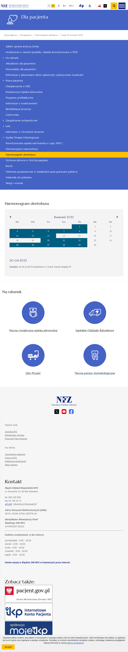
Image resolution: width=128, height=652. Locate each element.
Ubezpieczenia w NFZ (18, 86)
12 (33, 236)
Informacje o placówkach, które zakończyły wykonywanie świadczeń (44, 75)
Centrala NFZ (11, 432)
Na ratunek (12, 57)
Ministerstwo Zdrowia (14, 435)
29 (79, 245)
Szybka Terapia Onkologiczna (22, 137)
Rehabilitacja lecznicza (18, 109)
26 (33, 245)
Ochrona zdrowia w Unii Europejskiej (27, 160)
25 (17, 245)
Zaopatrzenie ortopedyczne (22, 120)
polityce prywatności (75, 643)
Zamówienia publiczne (15, 454)
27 (48, 245)
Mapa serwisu (11, 465)
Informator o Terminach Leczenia (25, 132)
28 (64, 245)
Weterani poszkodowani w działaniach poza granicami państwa (41, 171)
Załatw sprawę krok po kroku (22, 46)
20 (48, 240)
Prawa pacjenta (14, 80)
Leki (8, 126)
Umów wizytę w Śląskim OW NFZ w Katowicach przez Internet (37, 562)
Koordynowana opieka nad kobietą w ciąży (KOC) (34, 143)
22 (79, 240)
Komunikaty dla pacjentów (21, 69)
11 (17, 236)
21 (64, 240)
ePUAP (8, 504)
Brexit (9, 166)
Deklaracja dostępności (15, 461)
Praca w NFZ (11, 458)
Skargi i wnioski (14, 183)
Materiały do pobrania (18, 177)
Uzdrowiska (12, 114)
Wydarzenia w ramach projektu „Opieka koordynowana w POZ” (42, 52)
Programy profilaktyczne (19, 97)
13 (48, 236)
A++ (71, 5)
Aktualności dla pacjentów (21, 63)
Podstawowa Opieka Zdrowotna (24, 92)
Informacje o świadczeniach (21, 103)
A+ (64, 5)
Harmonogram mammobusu (22, 149)
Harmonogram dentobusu (20, 154)
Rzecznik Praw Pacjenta (16, 439)
